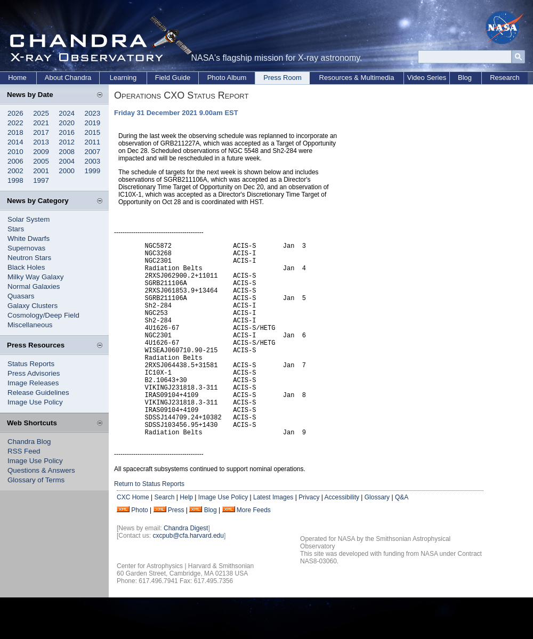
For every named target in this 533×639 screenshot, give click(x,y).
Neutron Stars (29, 258)
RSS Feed (24, 451)
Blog (465, 78)
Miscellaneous (29, 325)
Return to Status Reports (149, 525)
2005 (41, 161)
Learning (123, 78)
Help (186, 539)
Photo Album (227, 78)
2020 (67, 123)
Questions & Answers (41, 470)
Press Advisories (33, 373)
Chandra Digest (186, 569)
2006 (15, 161)
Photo (139, 551)
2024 (67, 113)
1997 (41, 180)
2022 (15, 123)
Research (505, 78)
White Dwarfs (28, 238)
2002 (15, 171)
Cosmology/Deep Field (43, 315)
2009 (41, 152)
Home (17, 78)
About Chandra (68, 78)
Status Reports (30, 364)
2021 (41, 123)
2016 (67, 132)
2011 (93, 142)
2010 (15, 152)
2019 (93, 123)
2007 (93, 152)
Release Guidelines (38, 393)
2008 (67, 152)
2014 (15, 142)
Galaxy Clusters (32, 306)
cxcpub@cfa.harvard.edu (188, 577)
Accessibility (342, 539)
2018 (15, 132)
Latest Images (273, 539)
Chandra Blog (29, 442)
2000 (67, 171)
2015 (93, 132)
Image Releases (33, 383)
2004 (67, 161)
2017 (41, 132)
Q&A (401, 539)
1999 (93, 171)
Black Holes (26, 267)
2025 (41, 113)
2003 (93, 161)
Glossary (377, 539)
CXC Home (133, 539)
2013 (41, 142)
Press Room (282, 78)
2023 (93, 113)
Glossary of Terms (35, 480)
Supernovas (26, 248)
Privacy (308, 539)
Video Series (426, 78)
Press (176, 551)
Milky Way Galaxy (35, 277)
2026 (15, 113)
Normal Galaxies (33, 286)
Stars (15, 229)
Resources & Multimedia (356, 78)
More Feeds (254, 551)
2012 (67, 142)
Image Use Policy (35, 402)
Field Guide (172, 78)
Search (164, 539)
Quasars (20, 296)
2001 (41, 171)
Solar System (28, 219)
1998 (15, 180)
